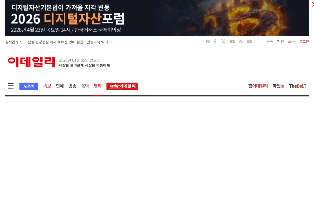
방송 (72, 85)
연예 (60, 85)
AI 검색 (29, 86)
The (297, 85)
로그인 (304, 41)
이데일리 (59, 62)
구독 (269, 41)
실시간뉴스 (13, 42)
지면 (280, 41)
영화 (98, 85)
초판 (291, 41)
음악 (85, 85)
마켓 (278, 85)
